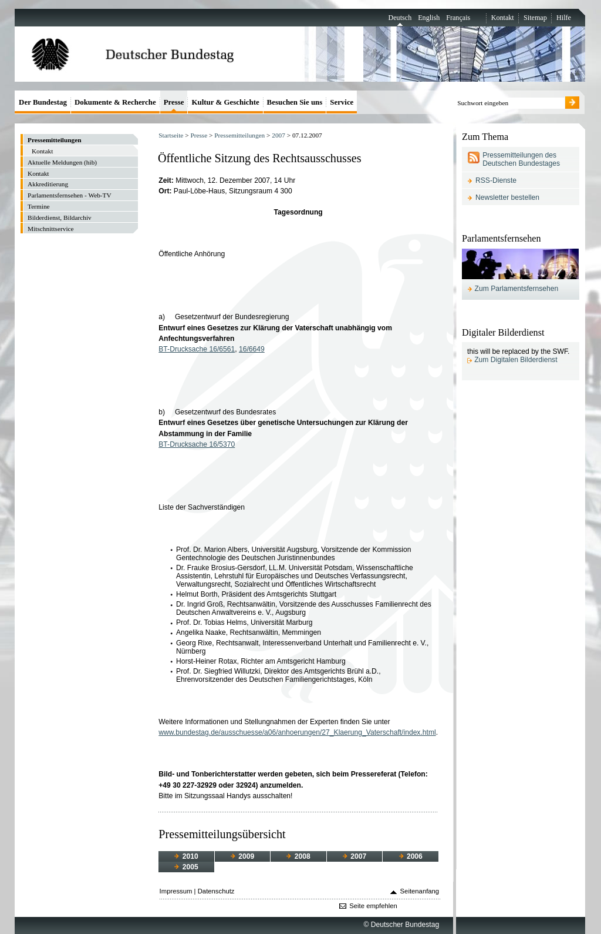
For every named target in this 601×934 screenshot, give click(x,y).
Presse (198, 135)
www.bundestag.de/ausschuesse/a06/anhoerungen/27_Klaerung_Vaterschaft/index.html (296, 732)
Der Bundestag (43, 102)
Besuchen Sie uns (295, 102)
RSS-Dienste (495, 180)
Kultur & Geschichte (225, 102)
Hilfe (563, 18)
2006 (411, 856)
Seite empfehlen (373, 905)
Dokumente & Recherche (115, 102)
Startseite (170, 135)
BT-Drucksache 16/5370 (196, 444)
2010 (186, 856)
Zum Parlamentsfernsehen (517, 288)
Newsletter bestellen (507, 197)
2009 (242, 856)
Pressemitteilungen (239, 135)
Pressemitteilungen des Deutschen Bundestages (521, 159)
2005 (186, 867)
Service (341, 102)
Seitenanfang (420, 891)
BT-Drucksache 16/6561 (196, 349)
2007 (278, 135)
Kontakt (502, 18)
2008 (298, 856)
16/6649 (252, 349)
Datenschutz (216, 891)
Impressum (176, 891)
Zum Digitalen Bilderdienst (515, 360)
